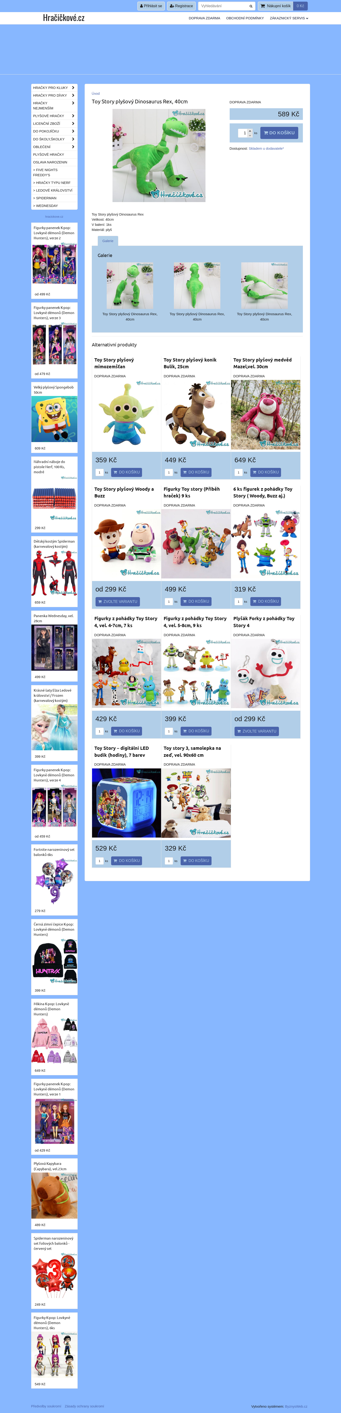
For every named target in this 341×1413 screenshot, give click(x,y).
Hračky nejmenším (55, 105)
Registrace (181, 6)
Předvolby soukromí (46, 1406)
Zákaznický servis (289, 18)
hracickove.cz (54, 216)
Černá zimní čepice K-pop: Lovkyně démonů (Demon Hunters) (54, 929)
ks (102, 472)
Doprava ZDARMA (204, 18)
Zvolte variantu (117, 602)
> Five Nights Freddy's (45, 172)
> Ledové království (53, 190)
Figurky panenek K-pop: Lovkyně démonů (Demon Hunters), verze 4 (54, 774)
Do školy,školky (55, 139)
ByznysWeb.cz (296, 1406)
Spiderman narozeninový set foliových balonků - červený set (53, 1243)
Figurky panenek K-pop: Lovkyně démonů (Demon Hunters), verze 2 (54, 232)
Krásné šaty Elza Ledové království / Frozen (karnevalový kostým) (52, 695)
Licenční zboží (55, 123)
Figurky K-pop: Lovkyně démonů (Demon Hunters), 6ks (52, 1322)
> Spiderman (44, 198)
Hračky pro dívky (55, 95)
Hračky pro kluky (55, 87)
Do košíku (279, 132)
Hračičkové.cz (63, 17)
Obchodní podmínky (245, 18)
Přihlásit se (151, 6)
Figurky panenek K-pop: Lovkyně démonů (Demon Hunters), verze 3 (54, 312)
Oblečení (55, 147)
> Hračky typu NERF (52, 183)
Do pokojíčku (55, 131)
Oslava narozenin (50, 162)
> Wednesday (45, 206)
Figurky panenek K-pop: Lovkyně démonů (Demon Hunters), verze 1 (54, 1089)
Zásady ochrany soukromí (84, 1406)
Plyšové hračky (55, 116)
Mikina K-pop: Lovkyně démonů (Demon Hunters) (51, 1008)
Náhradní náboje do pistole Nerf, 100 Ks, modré (49, 466)
